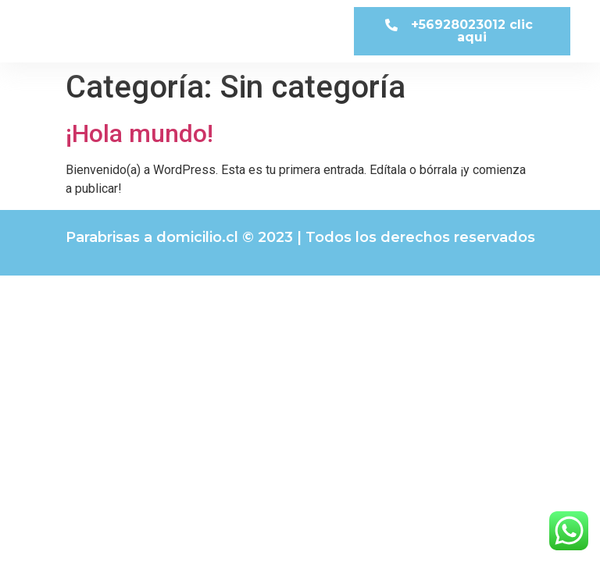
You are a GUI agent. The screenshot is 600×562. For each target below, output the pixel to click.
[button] (462, 31)
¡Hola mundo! (139, 133)
